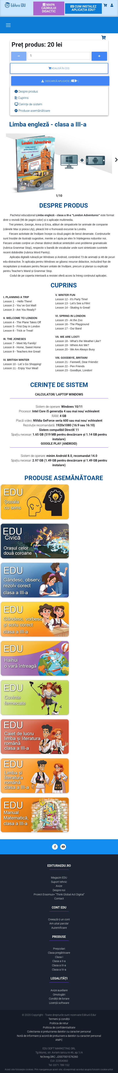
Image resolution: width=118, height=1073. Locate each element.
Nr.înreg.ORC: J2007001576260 (59, 1056)
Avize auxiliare (59, 990)
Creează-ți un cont (59, 919)
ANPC (59, 1040)
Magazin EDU (59, 877)
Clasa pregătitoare (59, 952)
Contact (59, 898)
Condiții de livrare (59, 998)
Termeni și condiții (59, 1019)
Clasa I (59, 957)
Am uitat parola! (59, 923)
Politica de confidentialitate (59, 1027)
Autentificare (59, 927)
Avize (59, 886)
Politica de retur (59, 1023)
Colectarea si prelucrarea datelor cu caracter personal (59, 1031)
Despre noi (59, 890)
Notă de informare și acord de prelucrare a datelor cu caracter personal (59, 1036)
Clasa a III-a (59, 965)
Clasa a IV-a (59, 969)
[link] (48, 8)
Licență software (59, 1003)
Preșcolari (59, 948)
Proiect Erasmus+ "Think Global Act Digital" (59, 894)
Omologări (59, 994)
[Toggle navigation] (8, 25)
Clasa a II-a (59, 961)
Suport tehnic (59, 882)
